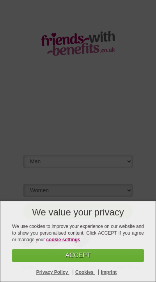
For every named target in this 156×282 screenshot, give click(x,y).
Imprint (109, 272)
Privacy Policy (52, 272)
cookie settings (63, 239)
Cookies (85, 272)
